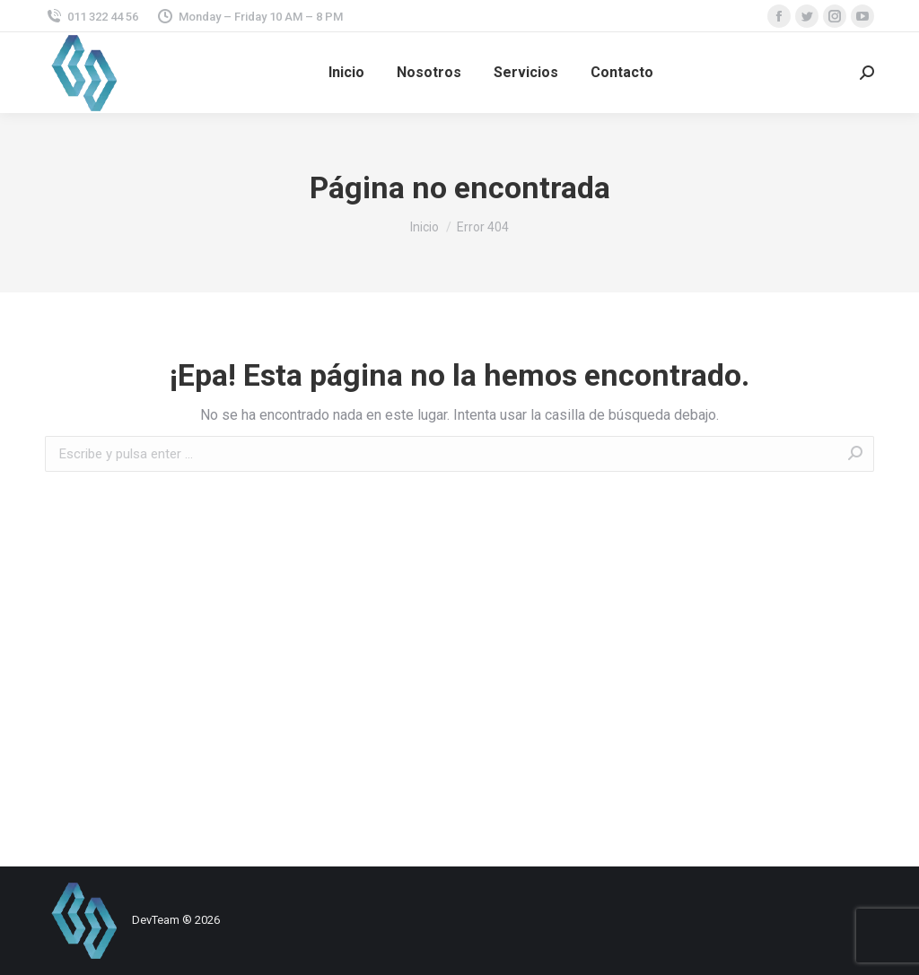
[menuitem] (346, 72)
